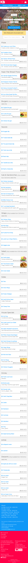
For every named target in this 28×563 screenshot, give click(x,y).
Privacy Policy (19, 544)
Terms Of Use (4, 549)
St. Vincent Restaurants (7, 542)
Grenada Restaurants (6, 541)
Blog (2, 547)
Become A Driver (5, 544)
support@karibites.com (7, 555)
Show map (14, 14)
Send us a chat (5, 554)
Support (3, 551)
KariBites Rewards (20, 546)
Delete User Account (21, 547)
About (2, 546)
